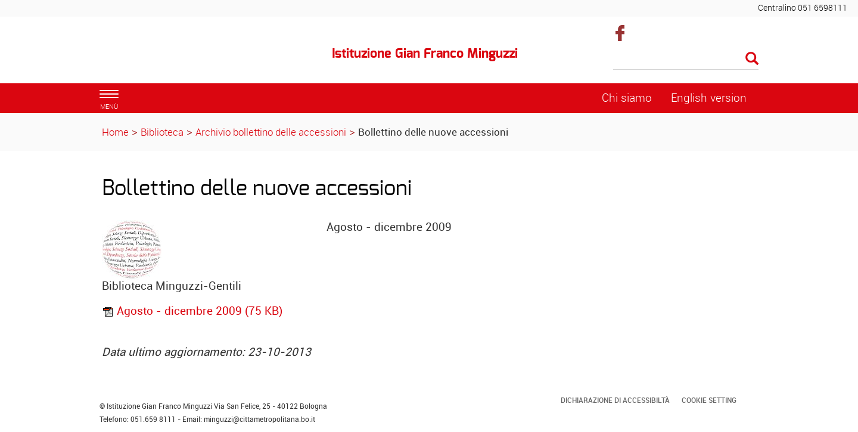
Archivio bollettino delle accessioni (270, 132)
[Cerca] (686, 59)
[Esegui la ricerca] (751, 59)
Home (115, 132)
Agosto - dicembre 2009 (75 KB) (192, 310)
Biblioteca (162, 132)
